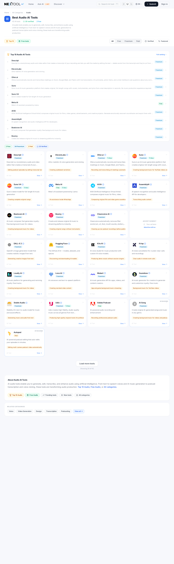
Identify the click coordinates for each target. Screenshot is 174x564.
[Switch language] (138, 4)
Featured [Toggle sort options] (163, 41)
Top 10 (10, 41)
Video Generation (24, 411)
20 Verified (42, 146)
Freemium (129, 41)
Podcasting (65, 411)
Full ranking (161, 54)
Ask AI (44, 4)
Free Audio (95, 387)
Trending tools (49, 395)
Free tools (23, 41)
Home (31, 4)
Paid (138, 41)
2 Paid (30, 146)
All (112, 41)
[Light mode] (123, 4)
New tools (66, 395)
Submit (151, 4)
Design (39, 411)
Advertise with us (150, 227)
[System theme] (127, 4)
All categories (110, 387)
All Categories (17, 13)
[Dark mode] (131, 4)
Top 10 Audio (84, 387)
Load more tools (87, 363)
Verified (149, 41)
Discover (59, 4)
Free (119, 41)
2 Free (8, 146)
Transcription (51, 411)
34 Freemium (19, 146)
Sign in (164, 4)
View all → (79, 411)
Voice (11, 411)
